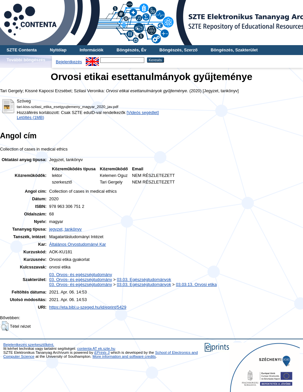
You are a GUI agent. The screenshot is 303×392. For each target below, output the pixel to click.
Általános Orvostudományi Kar (77, 244)
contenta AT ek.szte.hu (96, 348)
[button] (5, 326)
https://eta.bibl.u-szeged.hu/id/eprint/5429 (88, 307)
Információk (92, 49)
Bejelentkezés (69, 61)
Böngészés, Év (131, 49)
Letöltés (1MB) (30, 117)
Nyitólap (58, 49)
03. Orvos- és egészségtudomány (80, 274)
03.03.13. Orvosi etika (196, 284)
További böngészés (26, 59)
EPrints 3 (102, 352)
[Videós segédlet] (143, 112)
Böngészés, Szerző (178, 49)
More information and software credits (124, 356)
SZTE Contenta (22, 49)
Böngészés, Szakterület (234, 49)
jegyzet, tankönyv (65, 229)
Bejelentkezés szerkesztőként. (28, 345)
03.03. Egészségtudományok (144, 279)
